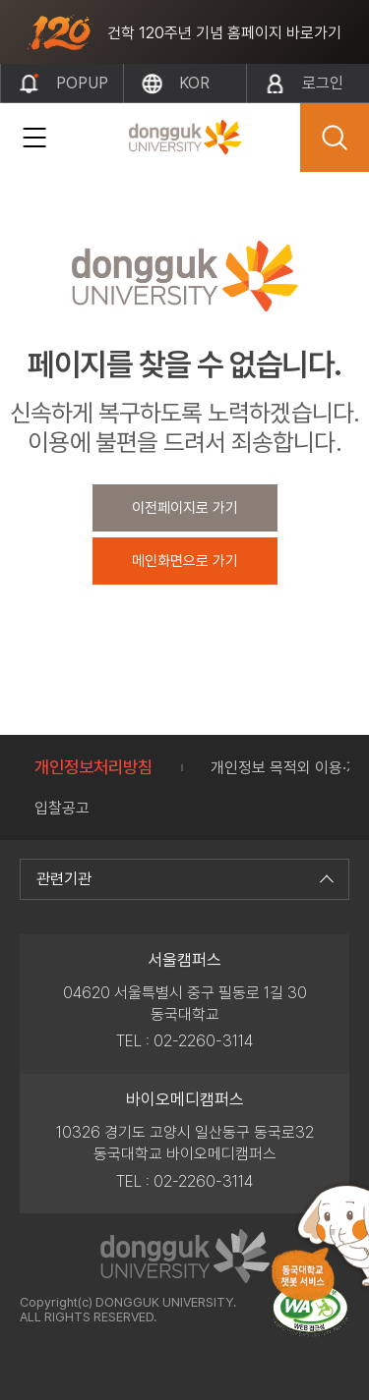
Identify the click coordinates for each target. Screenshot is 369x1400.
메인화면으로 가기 (185, 561)
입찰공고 (62, 808)
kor (194, 83)
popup (82, 83)
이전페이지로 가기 (185, 508)
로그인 (322, 83)
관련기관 (182, 878)
